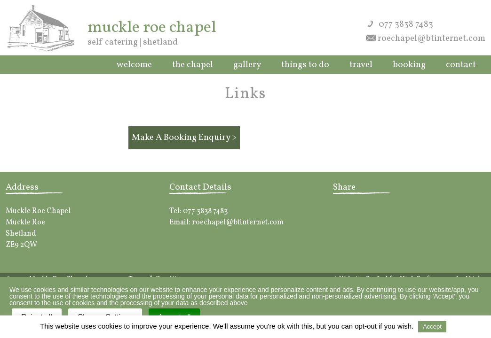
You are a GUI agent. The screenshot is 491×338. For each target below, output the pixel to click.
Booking (409, 65)
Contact (461, 65)
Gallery (247, 65)
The (192, 65)
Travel (360, 65)
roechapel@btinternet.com (431, 38)
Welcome (134, 65)
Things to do (305, 65)
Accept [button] (432, 326)
